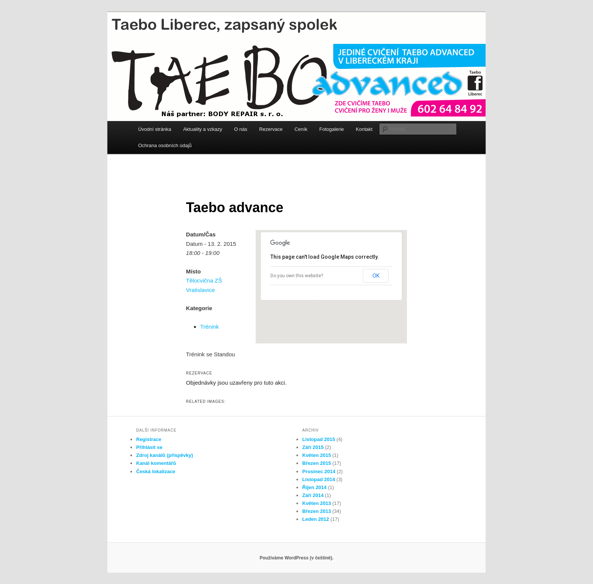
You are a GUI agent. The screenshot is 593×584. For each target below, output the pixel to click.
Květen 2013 (316, 503)
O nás (240, 129)
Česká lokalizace (155, 471)
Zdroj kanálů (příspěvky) (164, 455)
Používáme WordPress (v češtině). (296, 558)
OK (376, 276)
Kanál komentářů (156, 463)
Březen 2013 (316, 511)
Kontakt (364, 129)
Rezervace (271, 129)
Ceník (301, 129)
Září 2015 (312, 447)
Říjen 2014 (314, 487)
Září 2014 (312, 495)
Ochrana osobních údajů (165, 145)
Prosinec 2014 (318, 471)
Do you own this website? (296, 275)
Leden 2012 (315, 519)
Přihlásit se (149, 447)
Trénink (209, 326)
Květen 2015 (316, 455)
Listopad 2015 (318, 439)
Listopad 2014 (318, 479)
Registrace (148, 439)
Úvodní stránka (154, 129)
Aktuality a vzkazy (202, 129)
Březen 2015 (316, 463)
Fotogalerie (331, 129)
